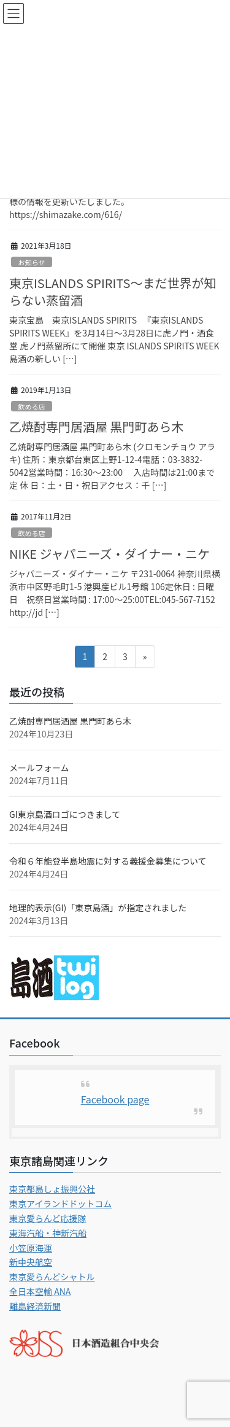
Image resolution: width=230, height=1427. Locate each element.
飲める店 (31, 406)
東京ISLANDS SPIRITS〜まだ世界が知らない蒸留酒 (112, 291)
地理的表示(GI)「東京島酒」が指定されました (97, 907)
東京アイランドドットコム (60, 1203)
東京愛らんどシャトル (52, 1276)
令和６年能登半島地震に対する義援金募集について (108, 861)
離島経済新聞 (35, 1306)
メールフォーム (39, 767)
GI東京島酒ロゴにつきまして (64, 814)
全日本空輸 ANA (40, 1291)
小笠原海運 (30, 1248)
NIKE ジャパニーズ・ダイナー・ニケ (109, 553)
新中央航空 (30, 1262)
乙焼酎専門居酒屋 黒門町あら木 (96, 426)
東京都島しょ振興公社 (52, 1189)
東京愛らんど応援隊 (47, 1218)
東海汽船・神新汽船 (47, 1233)
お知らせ (31, 262)
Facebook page (115, 1099)
